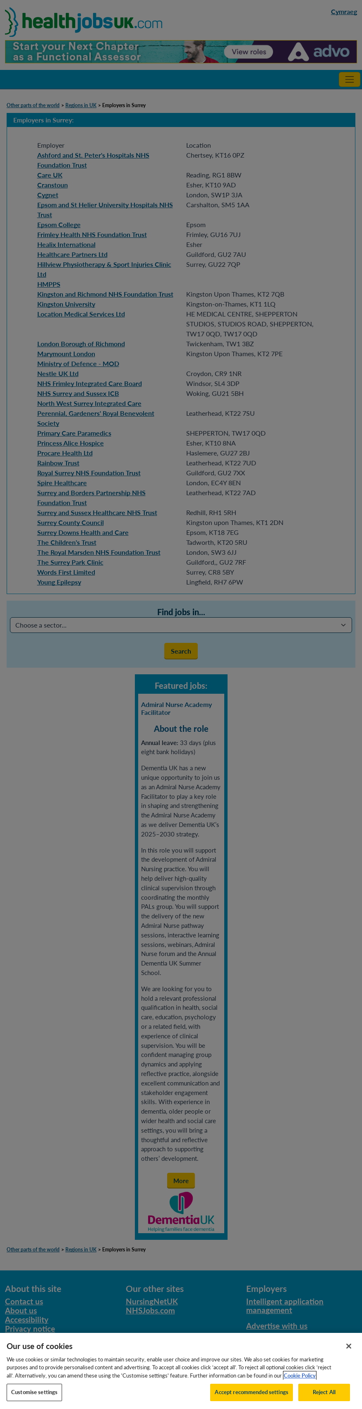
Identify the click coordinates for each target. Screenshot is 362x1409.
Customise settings (34, 1396)
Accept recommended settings (251, 1396)
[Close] (349, 1350)
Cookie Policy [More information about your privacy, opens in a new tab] (300, 1379)
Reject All (324, 1396)
